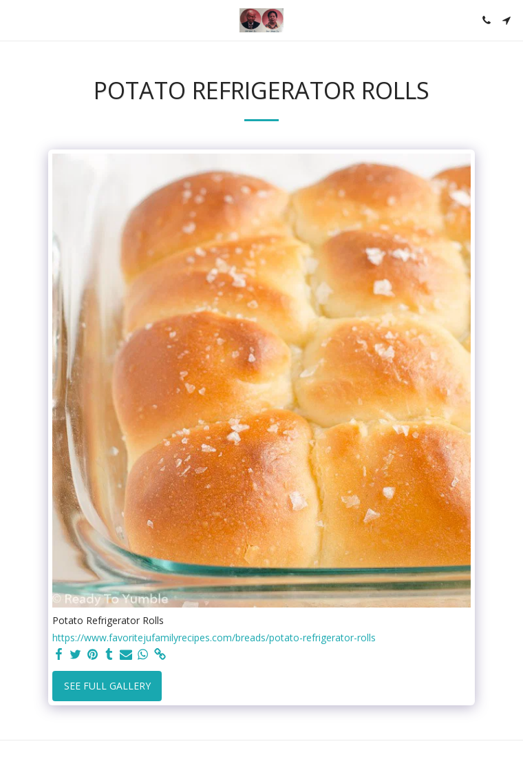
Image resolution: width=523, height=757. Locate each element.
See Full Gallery (107, 685)
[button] (15, 20)
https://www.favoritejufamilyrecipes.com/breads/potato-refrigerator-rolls (214, 638)
